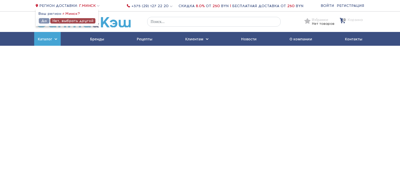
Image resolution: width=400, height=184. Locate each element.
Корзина (355, 20)
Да (44, 21)
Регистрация (350, 6)
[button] (88, 6)
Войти (327, 6)
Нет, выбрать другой (72, 21)
